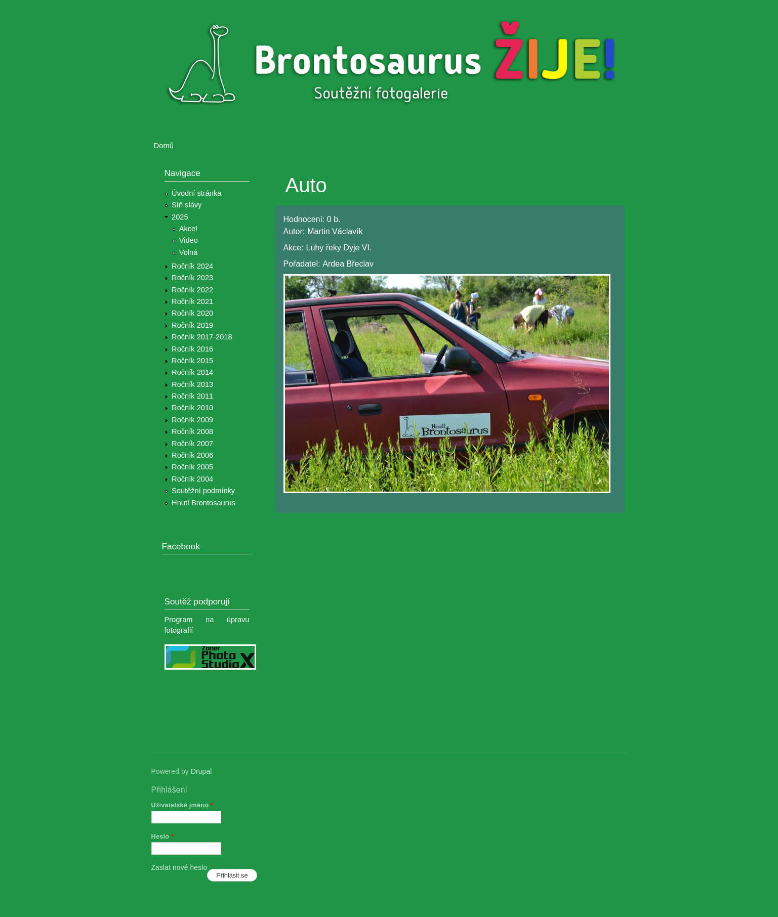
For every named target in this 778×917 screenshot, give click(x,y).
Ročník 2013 (192, 384)
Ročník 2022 (192, 290)
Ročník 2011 (192, 396)
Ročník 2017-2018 (202, 337)
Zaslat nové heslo (179, 867)
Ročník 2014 (192, 372)
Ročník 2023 (192, 278)
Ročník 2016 (192, 349)
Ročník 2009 (192, 420)
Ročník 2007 (192, 444)
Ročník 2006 (192, 455)
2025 (180, 217)
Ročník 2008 (192, 431)
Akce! (188, 229)
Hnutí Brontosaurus (203, 503)
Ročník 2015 (192, 361)
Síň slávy (186, 205)
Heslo (162, 836)
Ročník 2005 (192, 467)
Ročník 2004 (192, 479)
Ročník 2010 (192, 408)
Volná (188, 252)
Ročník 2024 (192, 266)
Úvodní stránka (196, 193)
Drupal (201, 771)
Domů (164, 146)
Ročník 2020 (192, 313)
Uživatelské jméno (182, 805)
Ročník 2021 (192, 301)
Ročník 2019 (192, 325)
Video (188, 240)
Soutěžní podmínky (203, 491)
